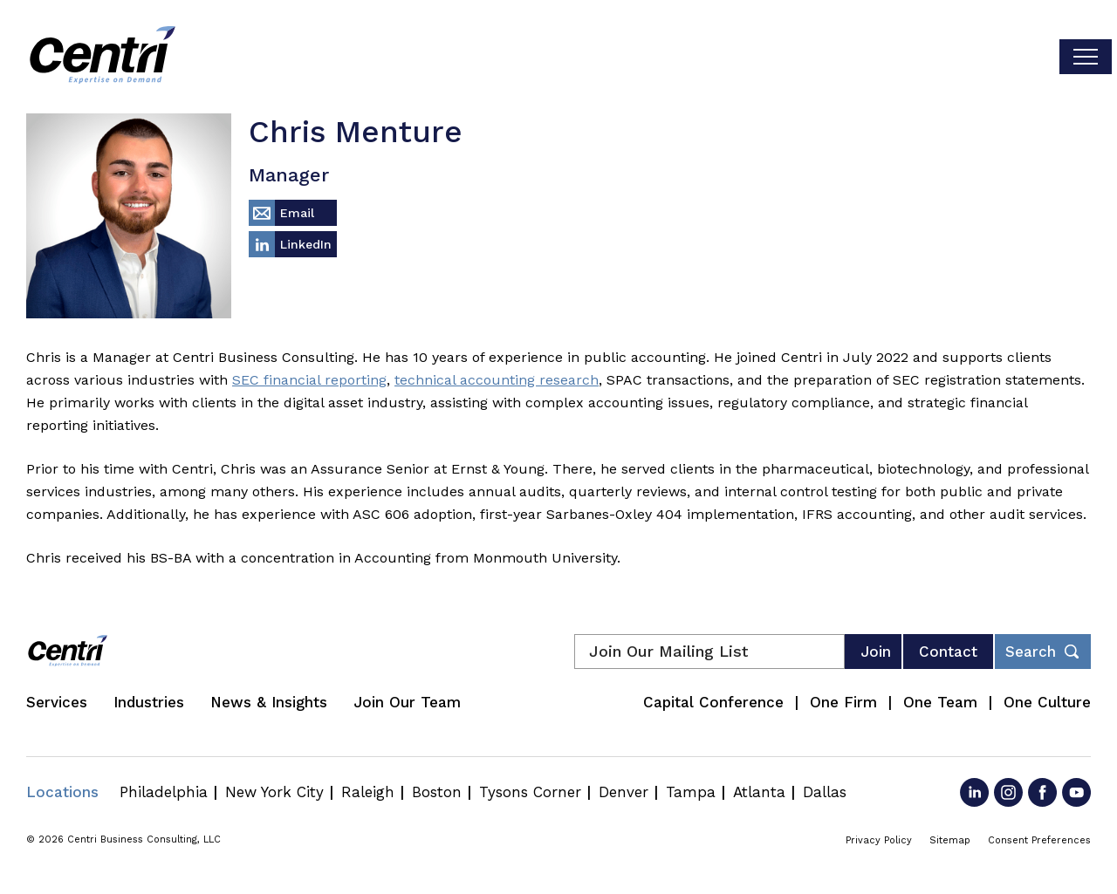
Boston (437, 792)
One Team (940, 702)
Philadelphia (164, 792)
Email (297, 213)
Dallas (824, 792)
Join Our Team (407, 702)
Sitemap (949, 840)
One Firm (843, 702)
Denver (623, 792)
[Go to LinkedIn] (974, 792)
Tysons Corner (530, 792)
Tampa (691, 792)
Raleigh (367, 792)
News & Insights (268, 702)
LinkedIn (306, 244)
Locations (62, 792)
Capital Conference (713, 702)
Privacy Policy (879, 840)
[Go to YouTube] (1076, 792)
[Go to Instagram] (1008, 792)
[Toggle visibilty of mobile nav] (1085, 56)
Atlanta (759, 792)
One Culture (1047, 702)
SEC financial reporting (309, 380)
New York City (274, 792)
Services (56, 702)
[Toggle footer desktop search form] (1043, 651)
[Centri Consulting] (102, 56)
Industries (148, 702)
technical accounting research (496, 380)
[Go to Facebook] (1042, 792)
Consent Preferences (1039, 840)
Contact (948, 651)
